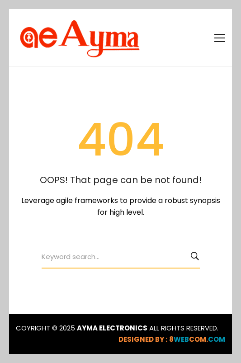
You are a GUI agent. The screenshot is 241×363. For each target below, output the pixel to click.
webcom (197, 339)
